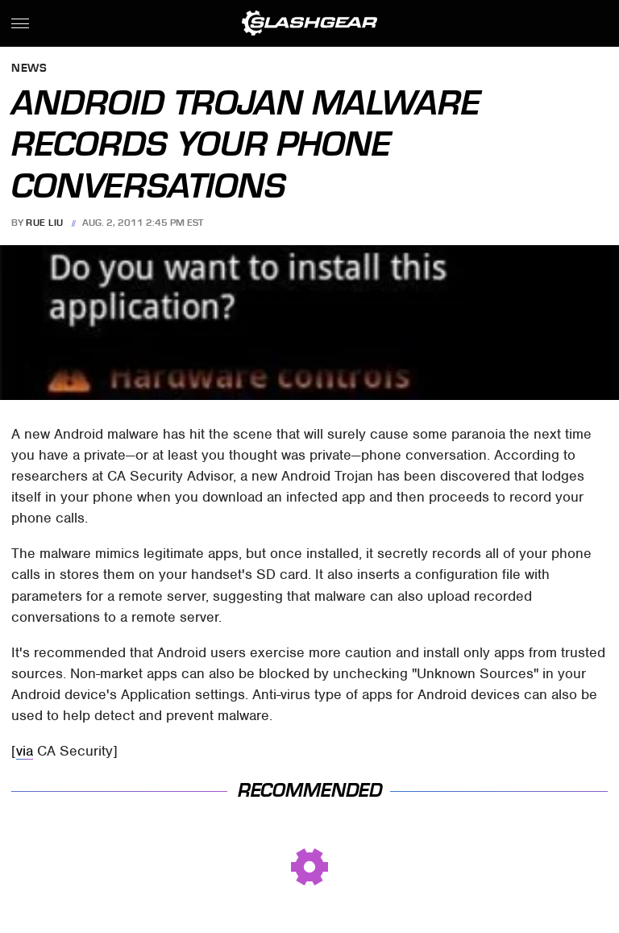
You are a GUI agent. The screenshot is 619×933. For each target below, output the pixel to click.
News (29, 69)
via (24, 751)
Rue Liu (45, 222)
